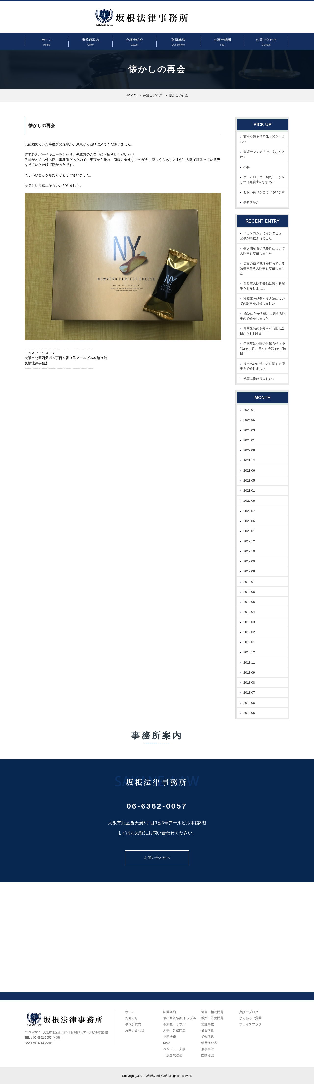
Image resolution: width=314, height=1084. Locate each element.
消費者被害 (209, 1043)
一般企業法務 (172, 1055)
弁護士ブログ (152, 95)
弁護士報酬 (222, 40)
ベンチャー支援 (174, 1049)
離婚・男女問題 (212, 1018)
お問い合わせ (266, 40)
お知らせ (131, 1018)
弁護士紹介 (134, 40)
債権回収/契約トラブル (179, 1018)
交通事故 (207, 1024)
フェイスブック (250, 1024)
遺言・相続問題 (212, 1012)
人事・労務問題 (174, 1030)
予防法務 (169, 1036)
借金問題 (207, 1030)
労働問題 (207, 1036)
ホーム (46, 40)
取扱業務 (178, 40)
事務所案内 (90, 40)
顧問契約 (169, 1012)
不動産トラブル (174, 1024)
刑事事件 (207, 1049)
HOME (130, 95)
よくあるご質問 (250, 1018)
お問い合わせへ (157, 857)
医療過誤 (207, 1055)
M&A (166, 1043)
